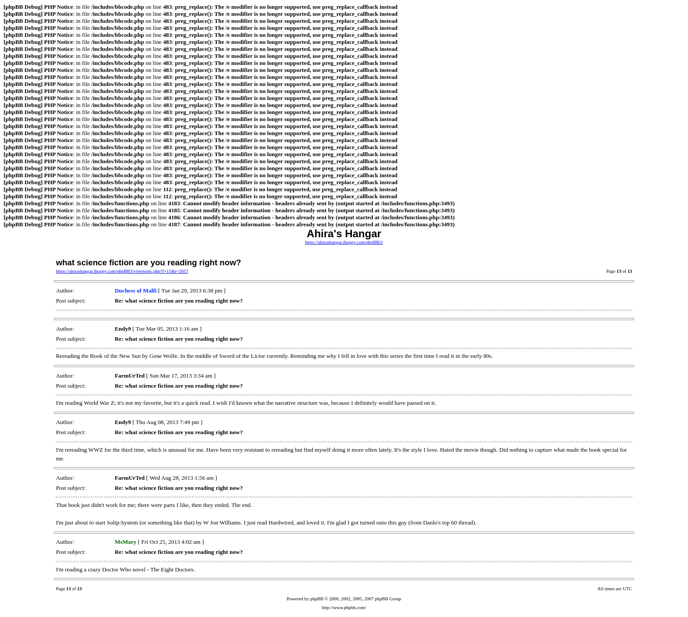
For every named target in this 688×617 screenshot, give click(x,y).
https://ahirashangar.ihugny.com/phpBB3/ (344, 242)
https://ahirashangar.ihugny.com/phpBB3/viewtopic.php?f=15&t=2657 (122, 271)
